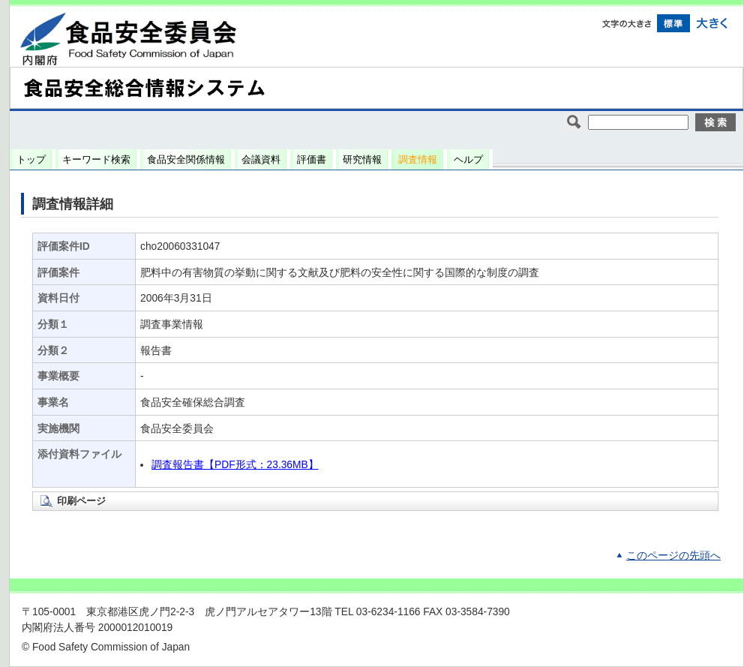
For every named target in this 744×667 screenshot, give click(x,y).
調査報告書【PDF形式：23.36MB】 (235, 464)
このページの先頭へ (673, 555)
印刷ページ (81, 500)
